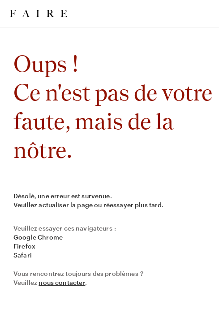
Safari (22, 255)
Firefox (24, 246)
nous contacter (62, 282)
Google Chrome (38, 237)
